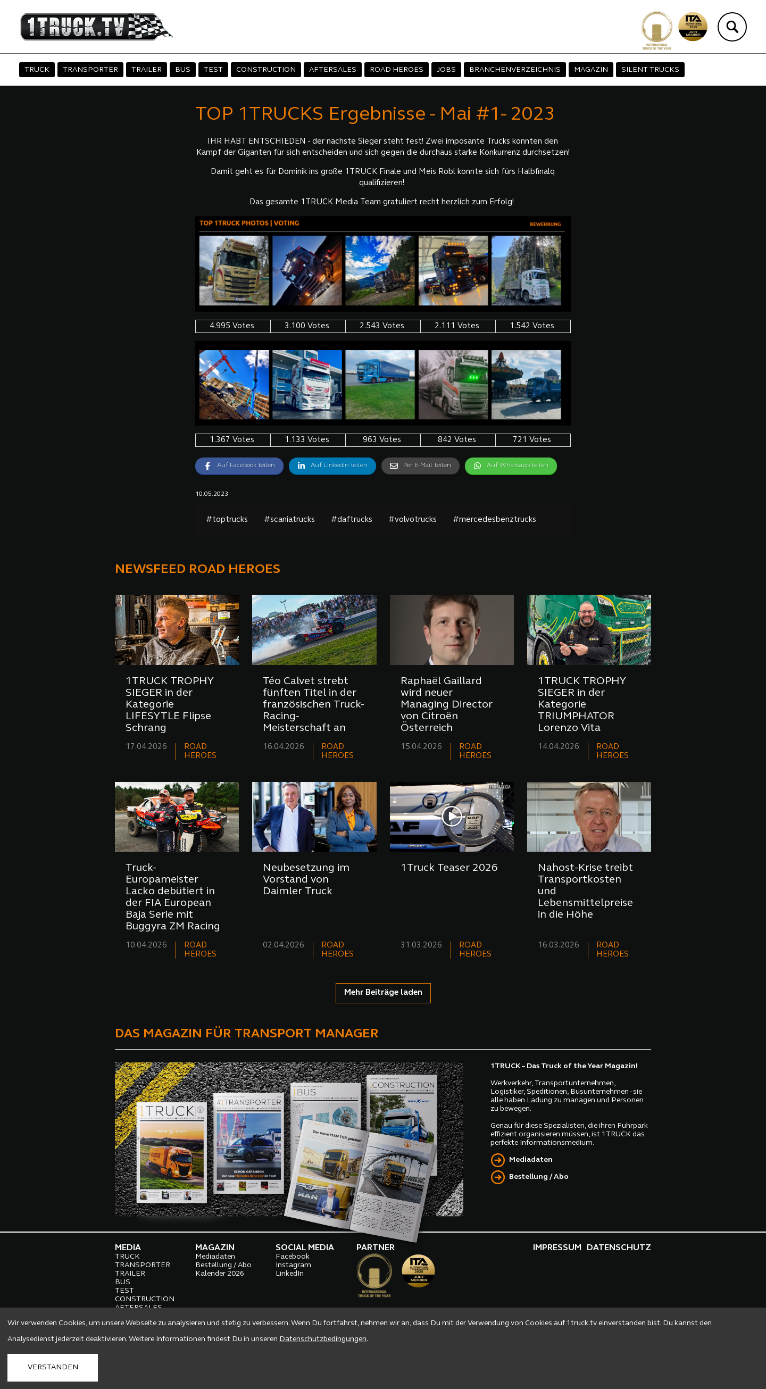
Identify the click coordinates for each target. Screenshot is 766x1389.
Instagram (293, 1265)
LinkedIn (290, 1274)
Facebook (293, 1257)
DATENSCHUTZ (619, 1248)
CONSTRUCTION (266, 70)
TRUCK (36, 70)
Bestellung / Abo (539, 1177)
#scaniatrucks (289, 520)
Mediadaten (531, 1160)
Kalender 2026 (219, 1274)
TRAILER (146, 70)
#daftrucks (351, 520)
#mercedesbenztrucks (494, 520)
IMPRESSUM (557, 1248)
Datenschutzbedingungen (323, 1339)
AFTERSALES (332, 70)
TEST (213, 70)
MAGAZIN (591, 70)
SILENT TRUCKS (650, 70)
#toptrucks (227, 520)
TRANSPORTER (90, 70)
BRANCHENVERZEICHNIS (515, 70)
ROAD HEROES (396, 70)
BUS (182, 70)
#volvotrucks (412, 520)
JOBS (446, 70)
